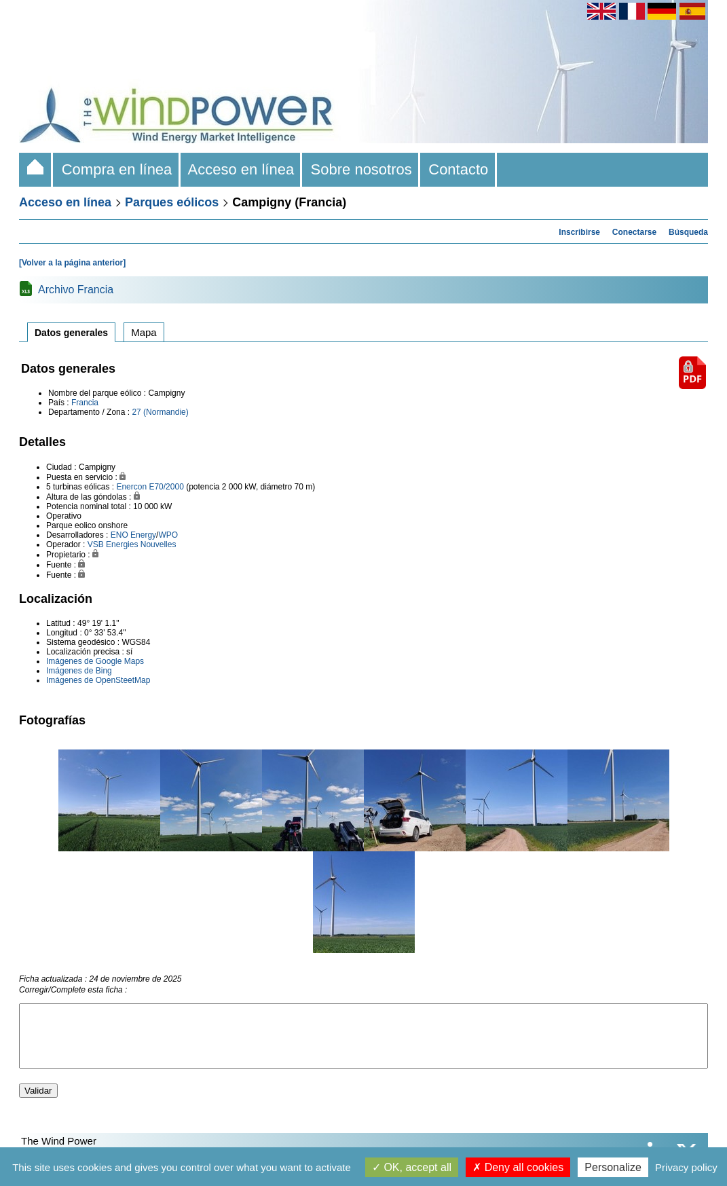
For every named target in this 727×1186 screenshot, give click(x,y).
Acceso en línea (242, 169)
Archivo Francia (75, 289)
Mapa (144, 332)
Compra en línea (116, 169)
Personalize (612, 1167)
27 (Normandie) (160, 412)
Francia (84, 402)
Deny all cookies (517, 1167)
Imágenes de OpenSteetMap (98, 680)
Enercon (131, 487)
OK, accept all (411, 1167)
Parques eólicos (172, 202)
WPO (168, 535)
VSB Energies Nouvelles (132, 544)
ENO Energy (133, 535)
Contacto (458, 169)
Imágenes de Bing (79, 670)
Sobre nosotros (361, 169)
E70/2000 (166, 487)
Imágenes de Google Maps (95, 661)
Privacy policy (686, 1167)
